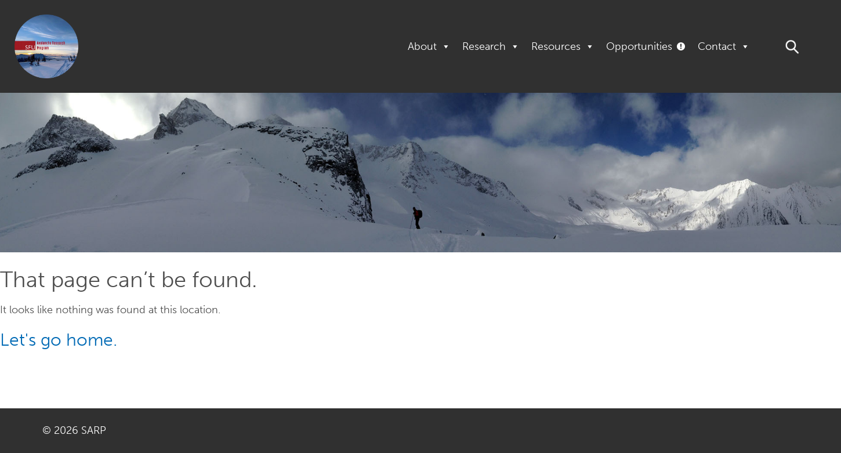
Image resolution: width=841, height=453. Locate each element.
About (429, 46)
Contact (724, 46)
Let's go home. (58, 339)
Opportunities (639, 46)
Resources (562, 46)
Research (491, 46)
